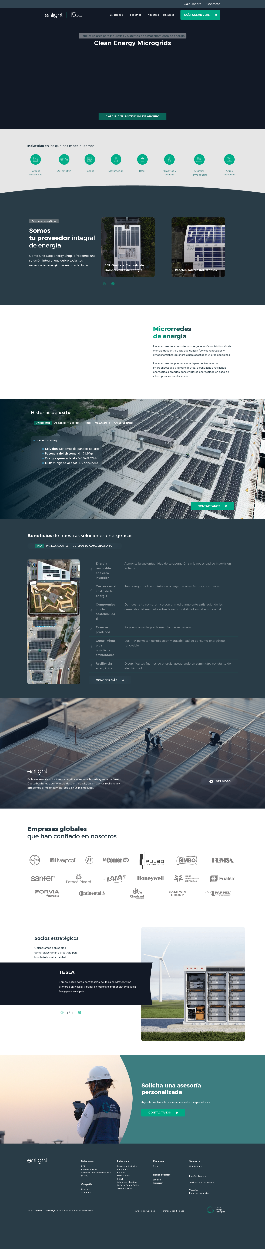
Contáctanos (211, 506)
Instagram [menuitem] (158, 1184)
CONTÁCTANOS (164, 1114)
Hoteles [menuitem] (121, 1173)
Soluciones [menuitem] (87, 1162)
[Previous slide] (104, 284)
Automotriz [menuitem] (122, 1170)
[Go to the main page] (63, 15)
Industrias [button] (135, 14)
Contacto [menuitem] (194, 1162)
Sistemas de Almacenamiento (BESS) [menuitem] (96, 1175)
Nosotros (153, 14)
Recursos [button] (168, 14)
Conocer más (111, 681)
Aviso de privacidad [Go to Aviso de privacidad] (145, 1212)
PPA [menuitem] (83, 1167)
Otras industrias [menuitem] (124, 1189)
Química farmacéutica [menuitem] (128, 1186)
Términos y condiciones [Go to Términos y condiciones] (172, 1212)
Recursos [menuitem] (158, 1162)
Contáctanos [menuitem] (195, 1167)
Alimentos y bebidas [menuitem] (127, 1183)
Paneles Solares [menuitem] (89, 1170)
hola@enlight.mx (197, 1177)
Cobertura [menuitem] (86, 1193)
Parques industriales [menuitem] (127, 1167)
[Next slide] (113, 284)
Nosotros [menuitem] (85, 1190)
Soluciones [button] (116, 14)
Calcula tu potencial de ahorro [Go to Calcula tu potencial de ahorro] (132, 116)
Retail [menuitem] (120, 1180)
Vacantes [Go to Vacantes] (193, 1191)
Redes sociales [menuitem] (161, 1175)
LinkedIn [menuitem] (157, 1181)
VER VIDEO (219, 782)
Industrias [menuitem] (123, 1162)
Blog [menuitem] (155, 1167)
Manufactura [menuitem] (123, 1177)
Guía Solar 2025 (200, 15)
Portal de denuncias (199, 1194)
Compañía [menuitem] (86, 1185)
